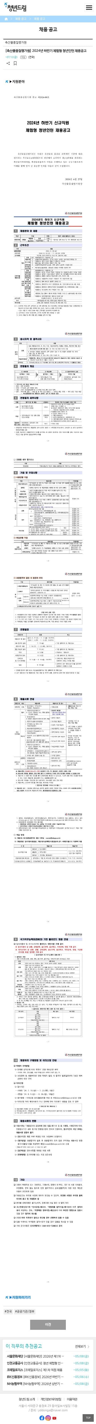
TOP (88, 1417)
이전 (48, 1325)
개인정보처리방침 (51, 1399)
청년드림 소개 (27, 1399)
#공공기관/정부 (24, 1311)
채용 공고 (21, 19)
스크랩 (15, 63)
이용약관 (72, 1399)
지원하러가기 (21, 1297)
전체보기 (80, 1346)
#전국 (8, 1311)
